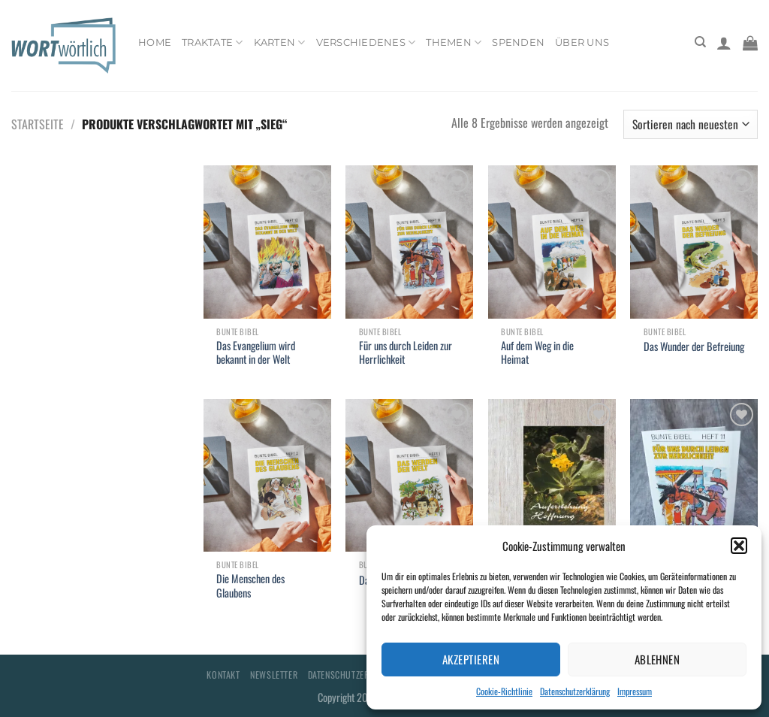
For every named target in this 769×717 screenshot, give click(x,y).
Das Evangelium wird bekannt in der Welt (255, 353)
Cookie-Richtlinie (504, 691)
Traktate (212, 42)
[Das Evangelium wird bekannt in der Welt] (267, 242)
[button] (738, 545)
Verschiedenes (366, 42)
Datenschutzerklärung (575, 691)
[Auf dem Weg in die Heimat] (552, 242)
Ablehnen (657, 659)
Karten (280, 42)
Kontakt (223, 674)
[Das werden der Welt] (409, 475)
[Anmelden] (723, 42)
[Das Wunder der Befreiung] (694, 242)
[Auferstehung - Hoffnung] (552, 475)
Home (154, 42)
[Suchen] (700, 42)
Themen (453, 42)
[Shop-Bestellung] (690, 124)
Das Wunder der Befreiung (694, 347)
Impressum (634, 691)
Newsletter (273, 674)
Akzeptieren (470, 659)
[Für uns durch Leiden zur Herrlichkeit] (409, 242)
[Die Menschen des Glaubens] (267, 475)
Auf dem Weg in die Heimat (537, 353)
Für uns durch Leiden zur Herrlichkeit (405, 353)
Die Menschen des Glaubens (250, 586)
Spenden (518, 42)
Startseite (37, 124)
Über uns (582, 42)
